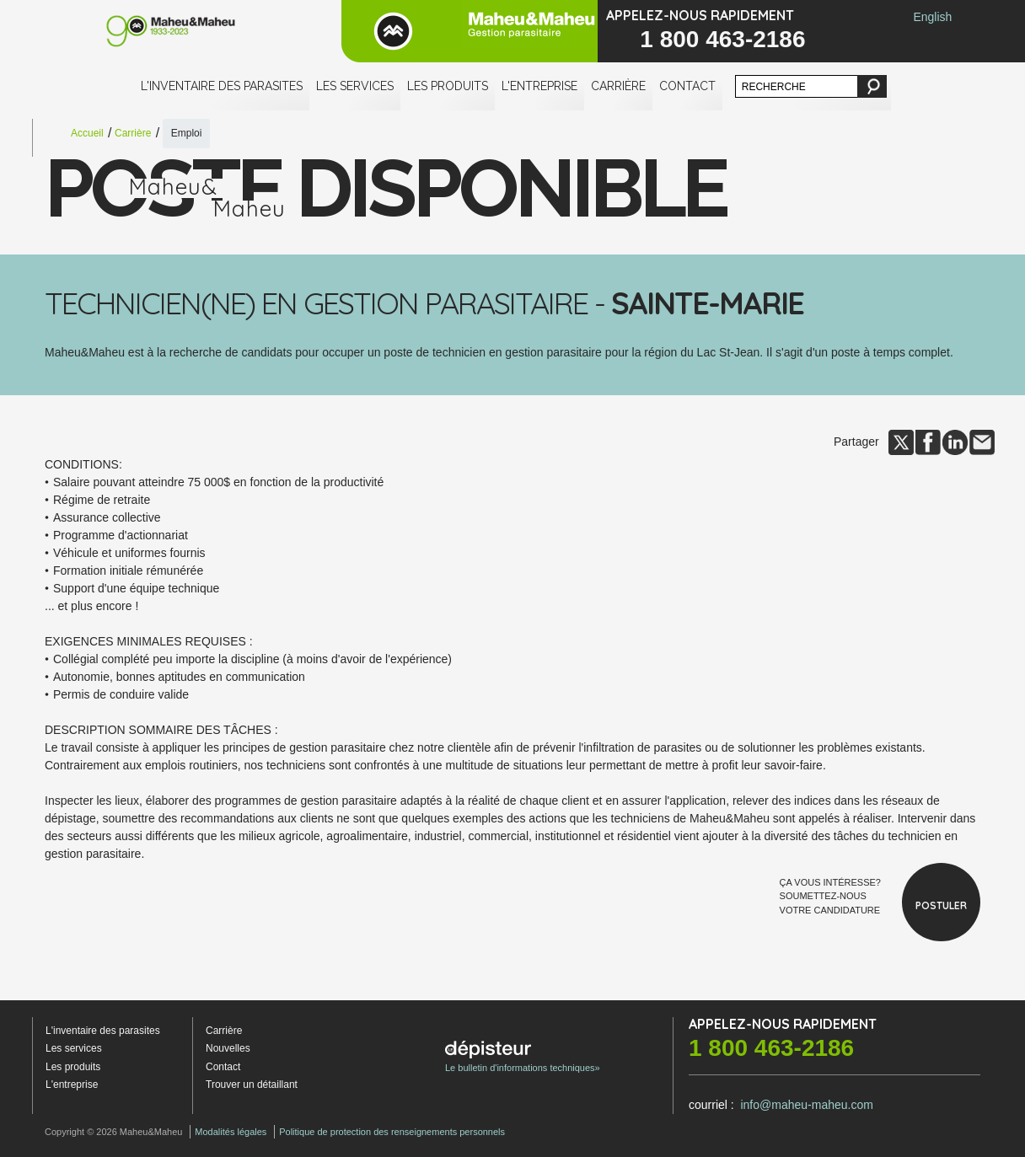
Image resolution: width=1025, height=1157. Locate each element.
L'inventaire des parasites (222, 86)
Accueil (87, 133)
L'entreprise (539, 86)
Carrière (618, 86)
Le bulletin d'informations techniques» (522, 1057)
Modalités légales (230, 1132)
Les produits (447, 86)
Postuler (941, 905)
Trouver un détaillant (252, 1084)
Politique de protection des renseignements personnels (392, 1132)
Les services (355, 86)
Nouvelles (228, 1048)
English (932, 17)
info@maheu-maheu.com (806, 1104)
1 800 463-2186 (722, 39)
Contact (687, 86)
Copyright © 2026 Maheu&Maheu (113, 1132)
